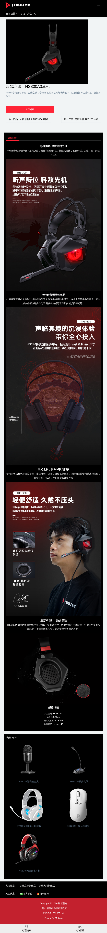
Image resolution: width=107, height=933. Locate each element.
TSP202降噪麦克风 (78, 781)
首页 (22, 13)
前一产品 (29, 119)
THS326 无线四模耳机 (28, 870)
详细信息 (12, 137)
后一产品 (81, 119)
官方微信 (26, 893)
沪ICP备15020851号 (53, 913)
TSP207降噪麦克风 (29, 781)
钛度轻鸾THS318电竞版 (28, 826)
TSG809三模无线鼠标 (78, 826)
